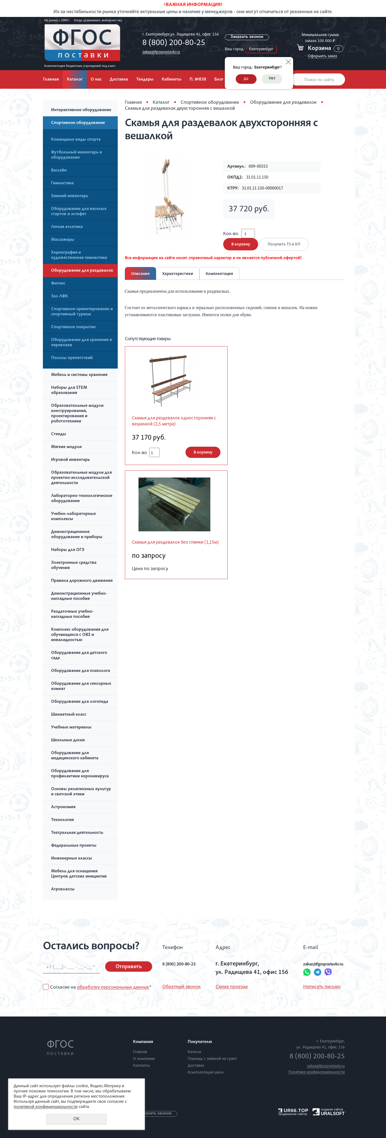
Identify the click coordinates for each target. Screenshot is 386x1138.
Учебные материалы (71, 727)
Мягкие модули (66, 447)
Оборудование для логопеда (79, 702)
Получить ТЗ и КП (287, 250)
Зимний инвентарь (69, 196)
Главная (51, 80)
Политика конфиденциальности (316, 1072)
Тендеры (145, 80)
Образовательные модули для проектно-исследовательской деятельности (81, 478)
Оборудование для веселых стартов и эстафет (79, 212)
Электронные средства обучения (73, 565)
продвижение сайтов (292, 1114)
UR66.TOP (293, 1110)
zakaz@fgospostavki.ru (160, 52)
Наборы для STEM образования (69, 390)
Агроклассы (63, 889)
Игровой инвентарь (70, 460)
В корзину (240, 250)
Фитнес (58, 283)
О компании (144, 1059)
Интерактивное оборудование (81, 110)
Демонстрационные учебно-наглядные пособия (79, 596)
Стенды (58, 434)
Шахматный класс (68, 715)
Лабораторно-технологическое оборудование (81, 498)
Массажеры (62, 240)
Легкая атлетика (67, 227)
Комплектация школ (206, 1073)
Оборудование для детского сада (79, 655)
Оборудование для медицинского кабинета (74, 756)
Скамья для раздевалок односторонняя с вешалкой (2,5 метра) (171, 431)
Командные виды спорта (76, 140)
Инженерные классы (71, 859)
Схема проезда (227, 987)
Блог (218, 80)
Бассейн (59, 170)
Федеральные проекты (73, 846)
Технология (62, 820)
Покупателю (200, 1042)
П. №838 (198, 80)
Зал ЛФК (59, 296)
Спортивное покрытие (73, 327)
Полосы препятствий (72, 358)
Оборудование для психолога (80, 671)
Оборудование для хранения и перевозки (81, 343)
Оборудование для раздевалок (82, 271)
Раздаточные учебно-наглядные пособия (72, 614)
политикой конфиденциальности (46, 1107)
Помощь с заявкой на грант (212, 1059)
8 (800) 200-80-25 (172, 43)
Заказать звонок (248, 37)
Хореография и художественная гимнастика (79, 255)
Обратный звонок (181, 987)
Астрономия (63, 807)
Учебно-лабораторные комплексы (73, 516)
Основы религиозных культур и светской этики (81, 792)
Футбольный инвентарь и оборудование (76, 155)
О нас (96, 80)
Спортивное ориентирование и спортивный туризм (82, 312)
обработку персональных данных (113, 987)
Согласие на (100, 987)
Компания (143, 1042)
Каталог (74, 80)
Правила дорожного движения (82, 581)
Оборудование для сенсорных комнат (81, 686)
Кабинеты (171, 80)
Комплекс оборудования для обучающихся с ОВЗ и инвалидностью (79, 635)
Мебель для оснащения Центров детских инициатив (79, 874)
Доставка (119, 80)
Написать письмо (305, 987)
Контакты (141, 1066)
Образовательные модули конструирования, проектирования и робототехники (77, 414)
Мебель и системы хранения (79, 375)
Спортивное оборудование (78, 123)
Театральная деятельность (77, 833)
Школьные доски (68, 740)
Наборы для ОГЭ (67, 550)
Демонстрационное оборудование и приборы (76, 535)
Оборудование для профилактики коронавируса (80, 774)
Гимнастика (62, 183)
